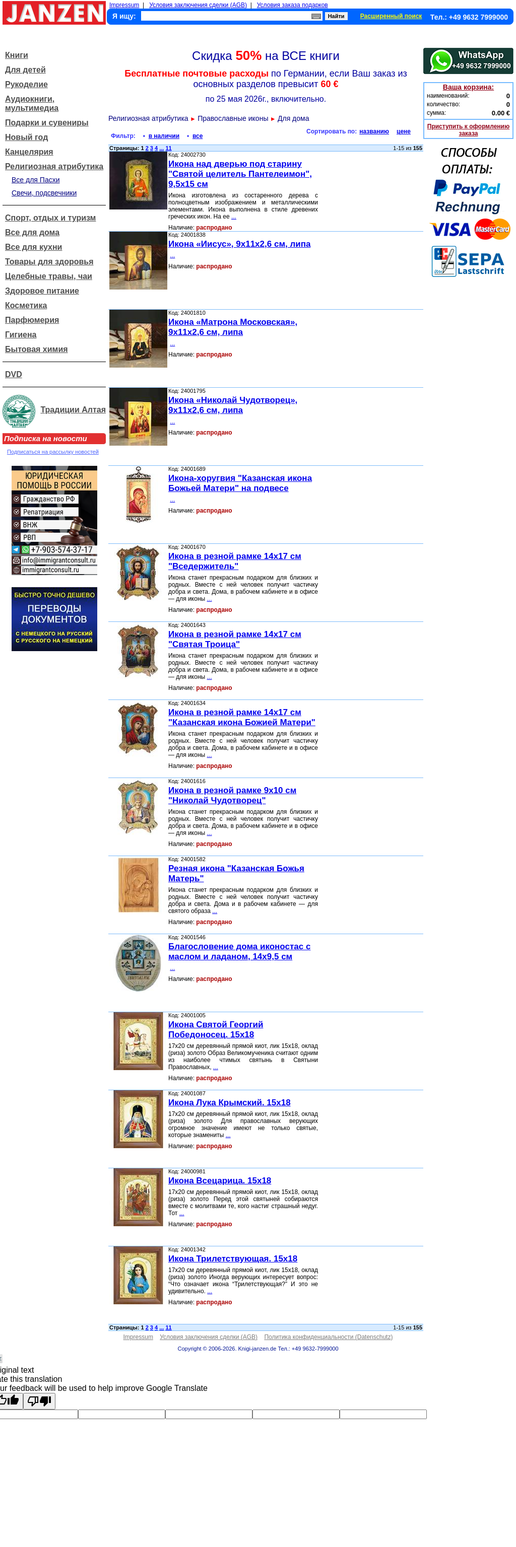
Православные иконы (233, 118)
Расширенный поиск (391, 16)
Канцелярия (29, 152)
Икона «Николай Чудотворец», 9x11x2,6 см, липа (232, 405)
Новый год (26, 137)
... (161, 148)
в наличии (164, 135)
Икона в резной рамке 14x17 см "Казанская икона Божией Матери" (241, 717)
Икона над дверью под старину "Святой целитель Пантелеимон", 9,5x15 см (240, 174)
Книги (16, 55)
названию (374, 131)
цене (404, 131)
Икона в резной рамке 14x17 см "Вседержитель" (234, 561)
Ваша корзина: (468, 87)
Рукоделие (26, 84)
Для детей (25, 69)
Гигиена (20, 334)
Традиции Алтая (73, 409)
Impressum (124, 5)
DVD (13, 374)
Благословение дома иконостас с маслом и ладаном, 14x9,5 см (239, 951)
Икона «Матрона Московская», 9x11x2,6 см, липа (232, 327)
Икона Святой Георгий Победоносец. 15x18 (215, 1029)
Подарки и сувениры (47, 122)
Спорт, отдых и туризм (50, 218)
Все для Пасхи (36, 180)
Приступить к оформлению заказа (468, 130)
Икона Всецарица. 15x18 (219, 1180)
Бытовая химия (36, 349)
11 (168, 148)
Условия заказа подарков (292, 5)
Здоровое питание (42, 291)
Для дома (293, 118)
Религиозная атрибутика (54, 166)
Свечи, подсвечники (44, 193)
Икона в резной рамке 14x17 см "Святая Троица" (234, 639)
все (197, 135)
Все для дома (32, 232)
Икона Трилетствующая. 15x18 (232, 1258)
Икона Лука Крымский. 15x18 (229, 1102)
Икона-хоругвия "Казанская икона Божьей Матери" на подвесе (240, 483)
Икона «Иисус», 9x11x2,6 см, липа (239, 244)
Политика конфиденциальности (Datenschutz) (328, 1337)
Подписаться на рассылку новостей (53, 452)
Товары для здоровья (49, 261)
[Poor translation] (39, 1401)
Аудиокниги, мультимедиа (31, 103)
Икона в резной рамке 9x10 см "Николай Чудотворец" (232, 795)
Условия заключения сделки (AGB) (198, 5)
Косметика (26, 305)
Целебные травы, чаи (48, 276)
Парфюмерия (32, 320)
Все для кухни (33, 247)
